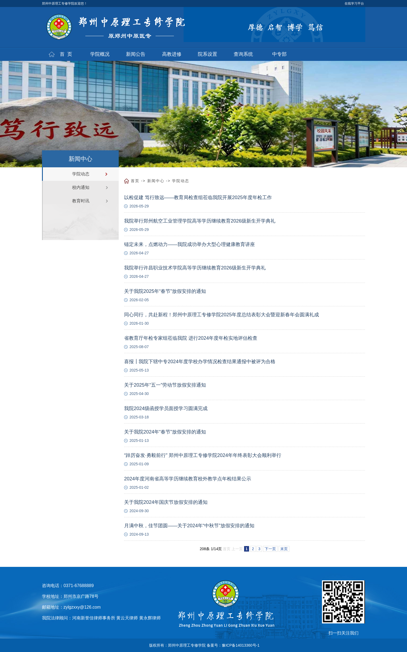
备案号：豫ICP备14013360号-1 (233, 645)
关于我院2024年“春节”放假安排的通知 (165, 432)
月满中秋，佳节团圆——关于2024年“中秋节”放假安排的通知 (189, 525)
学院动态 (80, 174)
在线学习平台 (354, 3)
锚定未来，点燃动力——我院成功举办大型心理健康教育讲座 (189, 244)
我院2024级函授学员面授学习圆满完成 (166, 408)
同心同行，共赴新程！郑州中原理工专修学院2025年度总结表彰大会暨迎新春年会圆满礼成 (221, 314)
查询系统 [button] (243, 54)
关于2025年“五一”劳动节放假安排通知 (165, 385)
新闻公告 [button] (135, 54)
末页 (284, 549)
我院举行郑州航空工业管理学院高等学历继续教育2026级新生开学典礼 (199, 221)
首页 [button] (67, 54)
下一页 (270, 549)
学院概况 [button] (100, 54)
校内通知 (80, 187)
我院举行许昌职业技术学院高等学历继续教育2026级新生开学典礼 (195, 267)
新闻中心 (155, 181)
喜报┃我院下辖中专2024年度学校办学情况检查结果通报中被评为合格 (199, 361)
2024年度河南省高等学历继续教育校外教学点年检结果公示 (187, 478)
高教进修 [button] (171, 54)
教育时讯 (80, 201)
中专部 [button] (279, 54)
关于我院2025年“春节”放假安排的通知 (165, 291)
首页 (135, 181)
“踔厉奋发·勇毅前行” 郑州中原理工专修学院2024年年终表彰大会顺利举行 (202, 455)
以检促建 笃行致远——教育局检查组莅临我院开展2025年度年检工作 (198, 197)
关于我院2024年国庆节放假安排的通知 (166, 502)
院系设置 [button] (207, 54)
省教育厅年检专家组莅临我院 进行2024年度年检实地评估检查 (190, 338)
